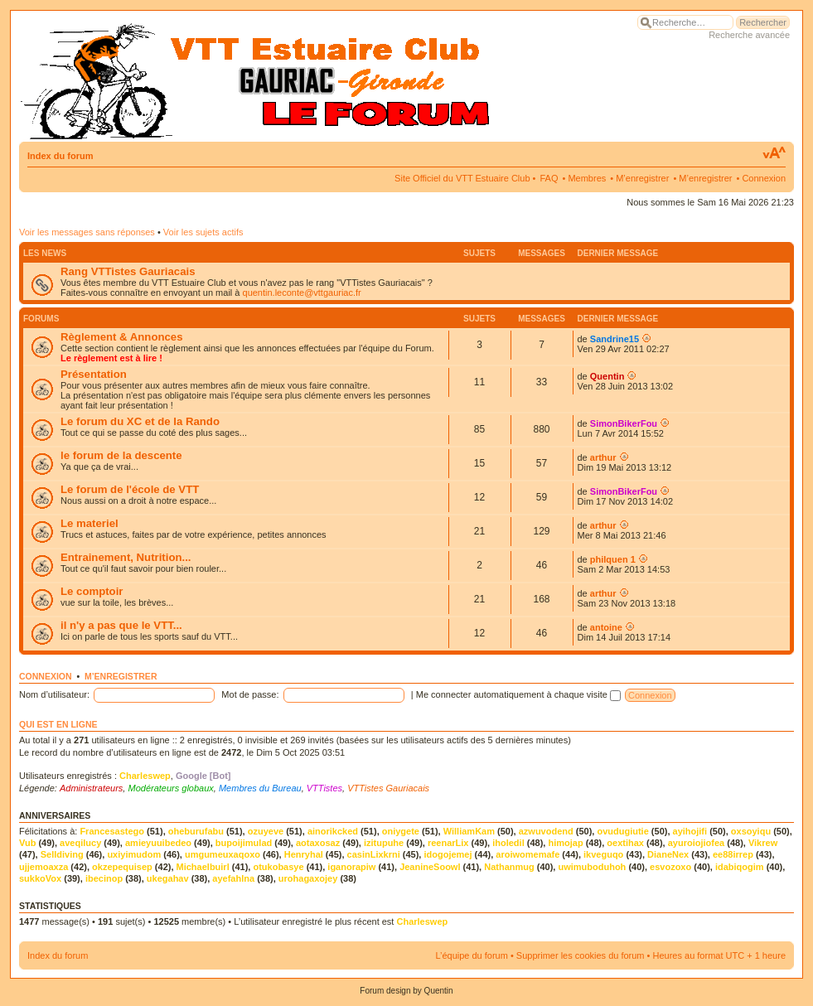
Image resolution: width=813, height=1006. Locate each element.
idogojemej (447, 854)
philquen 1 (613, 559)
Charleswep (145, 776)
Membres (587, 178)
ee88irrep (733, 854)
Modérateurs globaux (170, 788)
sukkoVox (40, 878)
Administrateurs (91, 788)
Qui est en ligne (58, 724)
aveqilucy (80, 843)
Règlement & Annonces (121, 337)
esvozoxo (670, 867)
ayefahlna (233, 878)
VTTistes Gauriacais (388, 788)
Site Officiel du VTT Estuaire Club (462, 178)
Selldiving (62, 854)
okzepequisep (122, 867)
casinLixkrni (373, 854)
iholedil (508, 843)
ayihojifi (690, 831)
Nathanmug (509, 867)
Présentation (93, 374)
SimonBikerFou (623, 423)
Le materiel (89, 523)
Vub (27, 843)
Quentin (607, 376)
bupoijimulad (243, 843)
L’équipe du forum (471, 955)
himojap (565, 843)
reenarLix (448, 843)
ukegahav (168, 878)
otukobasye (278, 867)
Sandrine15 (614, 339)
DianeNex (668, 854)
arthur (603, 457)
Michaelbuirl (203, 867)
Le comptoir (91, 591)
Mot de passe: (249, 694)
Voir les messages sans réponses (87, 232)
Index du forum (60, 156)
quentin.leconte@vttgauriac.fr (302, 292)
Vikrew (762, 843)
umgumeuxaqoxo (222, 854)
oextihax (625, 843)
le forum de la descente (121, 455)
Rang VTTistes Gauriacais (127, 271)
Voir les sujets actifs (203, 232)
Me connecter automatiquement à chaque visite (518, 694)
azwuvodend (546, 831)
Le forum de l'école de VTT (129, 489)
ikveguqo (603, 854)
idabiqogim (739, 867)
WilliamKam (469, 831)
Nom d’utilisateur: (54, 694)
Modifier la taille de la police (774, 153)
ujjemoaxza (43, 867)
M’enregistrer (642, 178)
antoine (606, 627)
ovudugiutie (622, 831)
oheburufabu (196, 831)
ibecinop (104, 878)
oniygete (400, 831)
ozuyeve (265, 831)
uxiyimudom (134, 854)
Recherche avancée (749, 35)
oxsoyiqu (751, 831)
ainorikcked (332, 831)
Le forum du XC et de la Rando (140, 421)
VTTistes (324, 788)
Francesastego (112, 831)
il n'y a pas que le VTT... (121, 625)
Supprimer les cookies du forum (580, 955)
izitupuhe (384, 843)
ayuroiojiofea (696, 843)
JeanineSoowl (429, 867)
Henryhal (303, 854)
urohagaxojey (308, 878)
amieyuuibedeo (158, 843)
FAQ (549, 178)
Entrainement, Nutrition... (125, 557)
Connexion (764, 178)
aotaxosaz (318, 843)
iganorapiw (351, 867)
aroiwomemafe (527, 854)
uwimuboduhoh (592, 867)
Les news (44, 253)
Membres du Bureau (260, 788)
